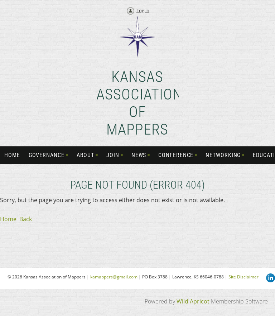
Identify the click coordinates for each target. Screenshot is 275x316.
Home (8, 219)
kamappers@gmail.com (114, 277)
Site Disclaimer (243, 277)
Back (25, 219)
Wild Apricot (193, 301)
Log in (142, 10)
